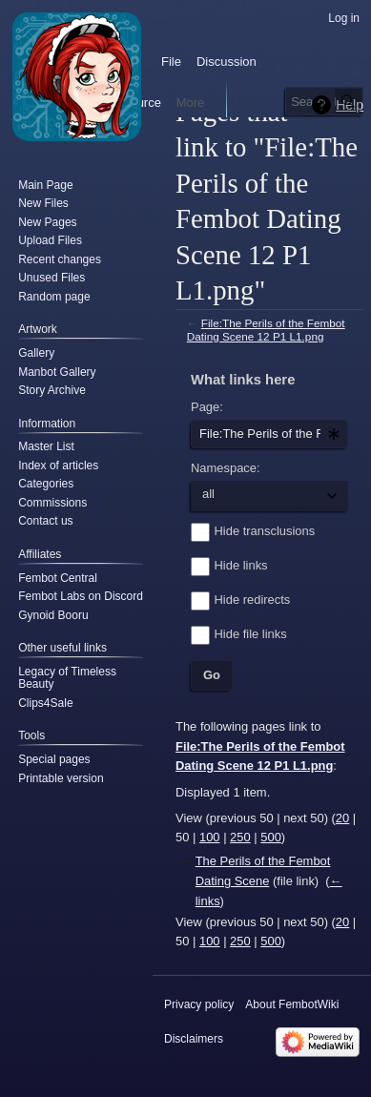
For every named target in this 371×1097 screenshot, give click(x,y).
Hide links (241, 565)
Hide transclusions (265, 531)
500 (270, 837)
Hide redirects (253, 599)
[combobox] (269, 434)
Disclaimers (193, 1038)
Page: (207, 407)
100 (209, 837)
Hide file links (251, 634)
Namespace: (225, 468)
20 (342, 818)
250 (240, 837)
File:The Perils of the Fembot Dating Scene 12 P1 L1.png (266, 329)
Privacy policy (199, 1004)
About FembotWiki (292, 1004)
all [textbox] (208, 493)
